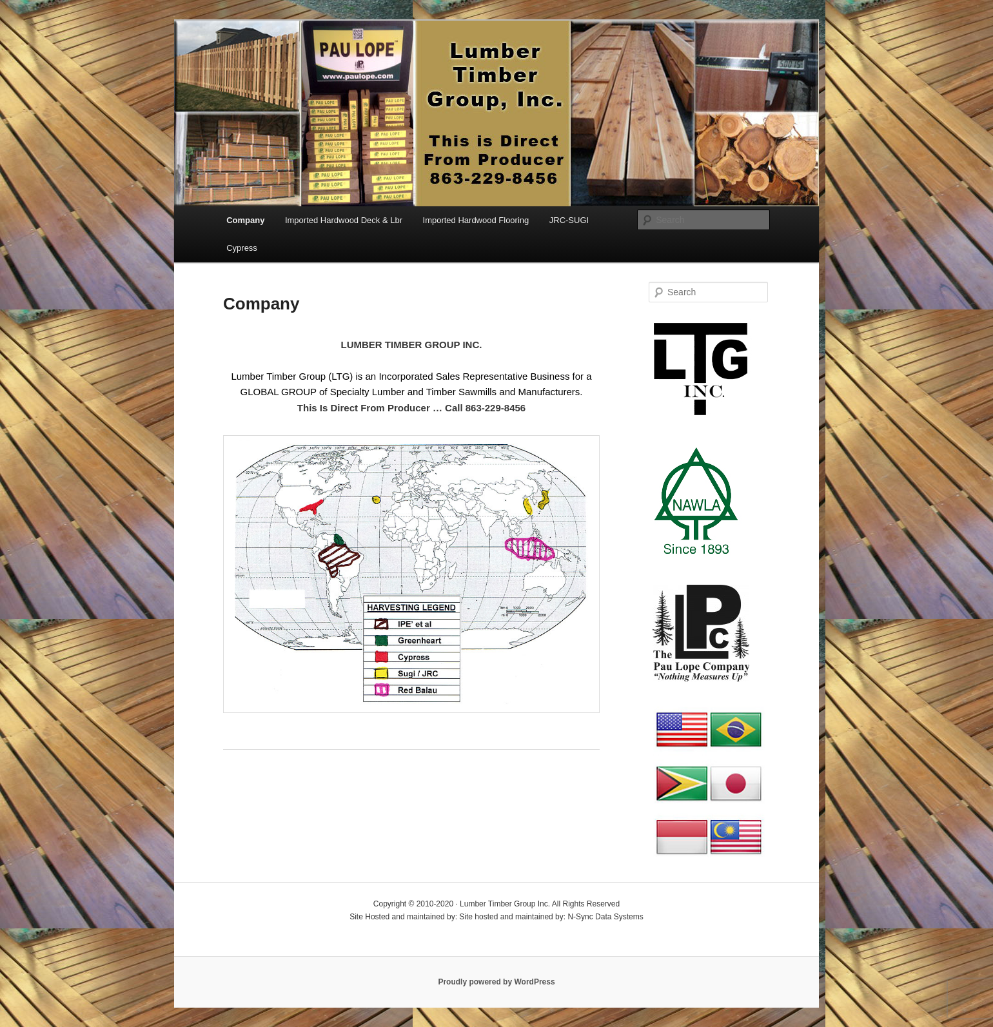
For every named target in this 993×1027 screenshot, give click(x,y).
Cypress (241, 248)
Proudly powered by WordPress (496, 981)
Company (245, 220)
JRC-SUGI (569, 220)
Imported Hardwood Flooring (476, 220)
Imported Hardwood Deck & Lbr (343, 220)
